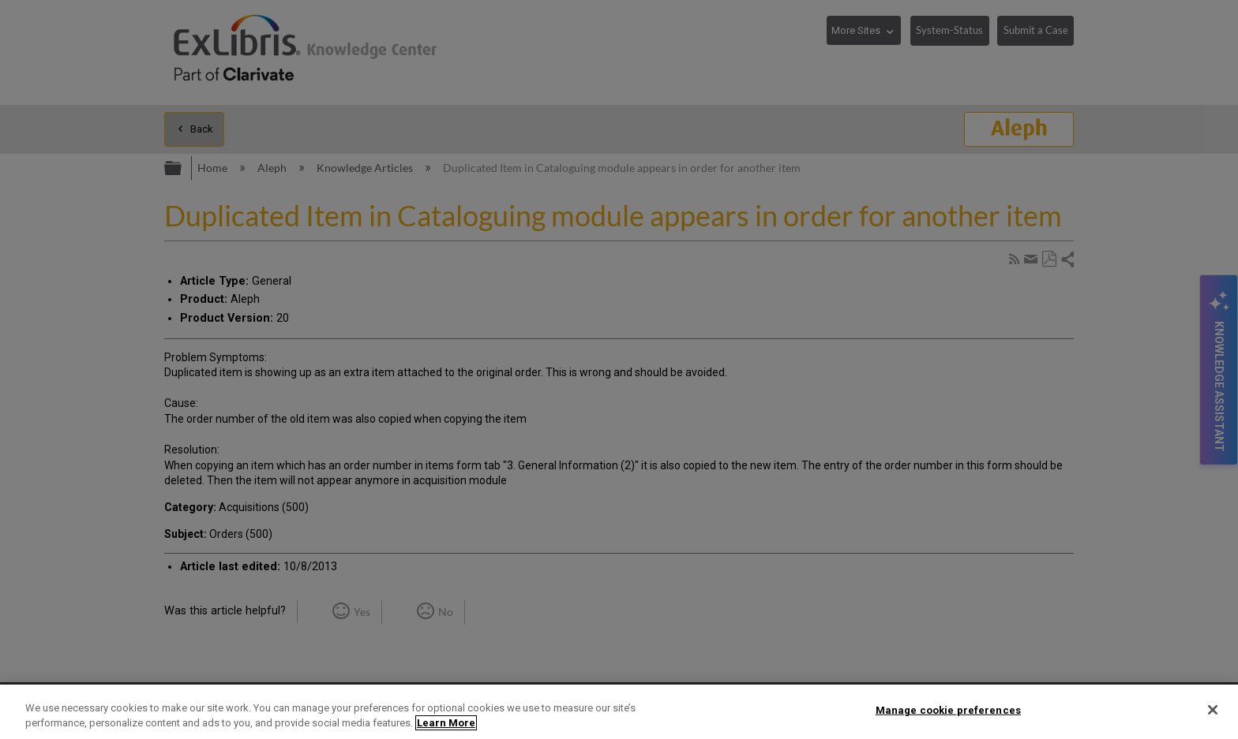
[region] (619, 712)
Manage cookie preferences (948, 710)
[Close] (1212, 709)
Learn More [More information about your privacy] (446, 723)
